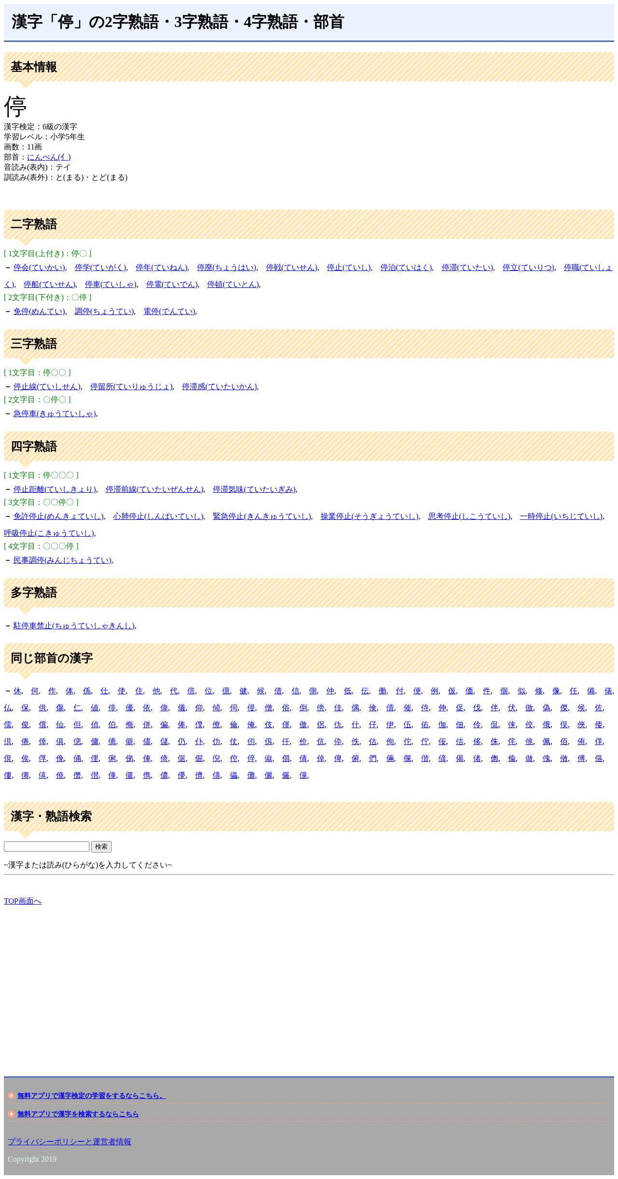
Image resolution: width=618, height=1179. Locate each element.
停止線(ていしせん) (47, 386)
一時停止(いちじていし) (561, 516)
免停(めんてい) (39, 311)
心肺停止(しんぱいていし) (158, 516)
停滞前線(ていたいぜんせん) (155, 489)
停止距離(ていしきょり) (55, 489)
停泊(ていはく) (406, 267)
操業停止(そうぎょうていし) (370, 516)
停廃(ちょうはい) (226, 267)
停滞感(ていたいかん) (219, 386)
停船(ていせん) (49, 284)
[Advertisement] (293, 982)
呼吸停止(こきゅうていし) (49, 533)
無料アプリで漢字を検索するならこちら (78, 1114)
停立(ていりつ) (528, 267)
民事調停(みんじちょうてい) (63, 560)
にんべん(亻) (49, 157)
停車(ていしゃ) (111, 284)
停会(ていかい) (39, 267)
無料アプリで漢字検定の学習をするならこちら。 (91, 1095)
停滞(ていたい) (467, 267)
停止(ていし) (349, 267)
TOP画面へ (23, 901)
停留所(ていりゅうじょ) (131, 386)
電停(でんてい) (169, 311)
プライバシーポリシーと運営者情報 (69, 1142)
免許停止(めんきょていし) (59, 516)
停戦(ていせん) (292, 267)
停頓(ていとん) (233, 284)
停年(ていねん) (161, 267)
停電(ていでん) (172, 284)
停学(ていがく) (100, 267)
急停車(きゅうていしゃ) (55, 413)
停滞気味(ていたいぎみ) (254, 489)
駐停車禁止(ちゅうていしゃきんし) (74, 626)
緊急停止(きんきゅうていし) (262, 516)
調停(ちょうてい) (104, 311)
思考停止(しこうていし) (469, 516)
